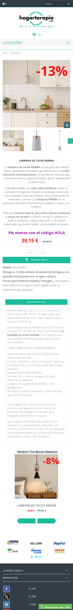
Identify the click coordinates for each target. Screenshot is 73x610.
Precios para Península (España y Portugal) (27, 281)
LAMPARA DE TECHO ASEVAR (36, 505)
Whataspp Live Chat (55, 607)
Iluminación (15, 53)
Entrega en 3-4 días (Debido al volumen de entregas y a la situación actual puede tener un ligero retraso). (36, 274)
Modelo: (7, 267)
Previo (27, 521)
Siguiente (45, 521)
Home (5, 53)
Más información (36, 302)
